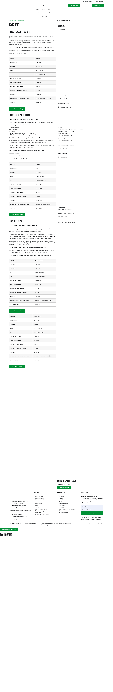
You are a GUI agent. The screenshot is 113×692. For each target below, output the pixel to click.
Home (38, 6)
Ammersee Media (53, 523)
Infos (37, 9)
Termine (50, 9)
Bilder (49, 13)
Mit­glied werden (64, 487)
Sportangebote (47, 6)
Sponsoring (41, 13)
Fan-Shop (44, 16)
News (43, 9)
